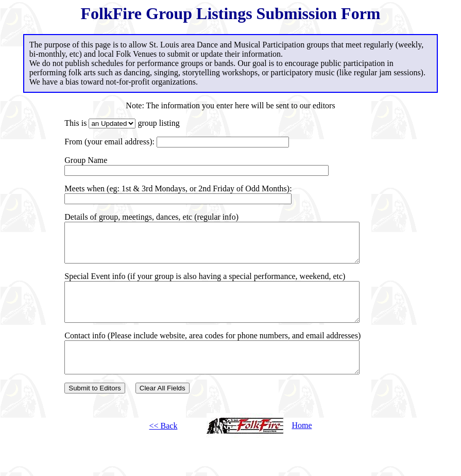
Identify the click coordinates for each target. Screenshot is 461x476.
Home (259, 446)
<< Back (163, 447)
